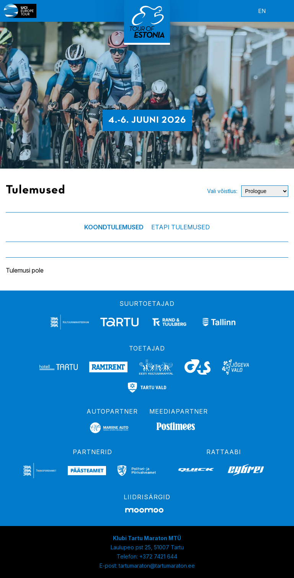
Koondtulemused (114, 227)
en (262, 11)
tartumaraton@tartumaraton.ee (157, 565)
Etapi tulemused (180, 227)
